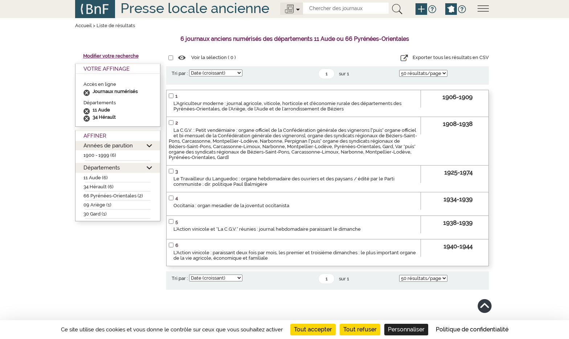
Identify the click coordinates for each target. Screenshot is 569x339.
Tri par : (180, 73)
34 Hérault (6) (98, 186)
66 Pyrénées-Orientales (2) (113, 195)
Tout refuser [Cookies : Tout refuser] (360, 329)
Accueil (83, 25)
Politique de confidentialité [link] (472, 329)
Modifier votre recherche (111, 56)
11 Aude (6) (95, 177)
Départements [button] (101, 167)
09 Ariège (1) (97, 205)
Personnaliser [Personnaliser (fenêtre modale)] (406, 329)
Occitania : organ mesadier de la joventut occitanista (231, 205)
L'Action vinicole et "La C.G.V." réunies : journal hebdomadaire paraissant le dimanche (267, 229)
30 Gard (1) (95, 214)
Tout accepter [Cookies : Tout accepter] (313, 329)
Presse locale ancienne (194, 8)
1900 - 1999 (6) (99, 155)
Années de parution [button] (108, 145)
